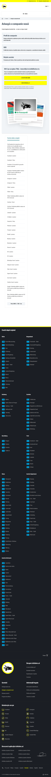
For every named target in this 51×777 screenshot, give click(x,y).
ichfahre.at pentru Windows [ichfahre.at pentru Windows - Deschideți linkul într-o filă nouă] (8, 757)
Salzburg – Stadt (7, 406)
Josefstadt (6, 509)
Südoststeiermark (8, 381)
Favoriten (6, 492)
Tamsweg (6, 413)
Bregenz (5, 441)
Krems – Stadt (7, 596)
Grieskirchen (31, 492)
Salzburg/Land (7, 409)
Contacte (28, 677)
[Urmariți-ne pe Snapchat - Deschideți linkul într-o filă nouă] (37, 722)
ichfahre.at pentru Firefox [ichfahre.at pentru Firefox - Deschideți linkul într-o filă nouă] (24, 750)
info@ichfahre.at (25, 83)
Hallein (5, 399)
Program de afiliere (6, 696)
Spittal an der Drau (33, 413)
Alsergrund (6, 479)
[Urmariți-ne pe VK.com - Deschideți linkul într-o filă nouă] (13, 730)
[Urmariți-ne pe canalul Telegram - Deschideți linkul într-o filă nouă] (13, 735)
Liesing (5, 518)
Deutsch (41, 768)
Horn (5, 583)
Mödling (5, 602)
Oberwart (30, 365)
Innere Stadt (6, 505)
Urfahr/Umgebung (32, 525)
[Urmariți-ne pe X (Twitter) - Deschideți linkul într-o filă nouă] (37, 718)
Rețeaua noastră (5, 693)
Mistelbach (6, 609)
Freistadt (30, 486)
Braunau (30, 479)
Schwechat (6, 625)
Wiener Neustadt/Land (9, 632)
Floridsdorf (6, 495)
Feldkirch (6, 451)
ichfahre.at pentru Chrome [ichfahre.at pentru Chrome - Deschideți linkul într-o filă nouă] (8, 750)
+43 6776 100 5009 (25, 78)
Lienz (30, 461)
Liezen (5, 368)
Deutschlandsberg (8, 345)
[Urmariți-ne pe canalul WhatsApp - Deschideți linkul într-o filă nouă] (37, 730)
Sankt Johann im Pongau (9, 403)
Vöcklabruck (31, 528)
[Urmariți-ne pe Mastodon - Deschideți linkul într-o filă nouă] (13, 739)
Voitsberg (6, 384)
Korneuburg (6, 589)
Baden (5, 570)
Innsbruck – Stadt (32, 441)
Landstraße (6, 512)
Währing (5, 548)
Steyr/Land (31, 518)
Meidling (6, 528)
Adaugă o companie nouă (7, 690)
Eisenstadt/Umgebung (34, 345)
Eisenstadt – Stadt (32, 342)
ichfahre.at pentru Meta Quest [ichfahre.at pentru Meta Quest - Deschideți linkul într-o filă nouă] (25, 761)
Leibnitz (5, 361)
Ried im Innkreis (32, 509)
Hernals (5, 499)
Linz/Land (31, 502)
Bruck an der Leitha (8, 566)
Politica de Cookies (30, 693)
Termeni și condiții (30, 696)
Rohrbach (31, 512)
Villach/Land (31, 426)
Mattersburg (31, 355)
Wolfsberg (31, 429)
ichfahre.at (7, 774)
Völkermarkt (31, 422)
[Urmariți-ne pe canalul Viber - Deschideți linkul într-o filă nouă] (37, 735)
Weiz (5, 388)
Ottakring (6, 535)
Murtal (5, 374)
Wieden (5, 551)
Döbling (5, 486)
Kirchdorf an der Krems (34, 495)
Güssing (30, 348)
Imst (29, 447)
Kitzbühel (31, 451)
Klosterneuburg (7, 586)
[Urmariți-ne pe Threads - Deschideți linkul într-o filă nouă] (13, 714)
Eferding (30, 482)
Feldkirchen (31, 399)
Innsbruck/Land (32, 444)
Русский (7, 768)
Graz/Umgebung (7, 355)
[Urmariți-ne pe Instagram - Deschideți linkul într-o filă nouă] (37, 709)
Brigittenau (6, 482)
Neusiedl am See (32, 358)
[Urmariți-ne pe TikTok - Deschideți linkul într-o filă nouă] (13, 718)
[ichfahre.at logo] (4, 6)
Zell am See (6, 416)
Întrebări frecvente (30, 670)
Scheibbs (6, 622)
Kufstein (30, 454)
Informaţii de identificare (32, 687)
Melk (5, 606)
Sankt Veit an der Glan (33, 416)
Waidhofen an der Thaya (9, 638)
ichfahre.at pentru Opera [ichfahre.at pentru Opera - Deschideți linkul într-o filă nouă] (24, 754)
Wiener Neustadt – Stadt (9, 635)
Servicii (6, 18)
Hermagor (31, 403)
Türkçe (11, 768)
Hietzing (5, 502)
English (36, 768)
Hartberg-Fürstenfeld (8, 358)
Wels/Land (31, 535)
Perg (29, 505)
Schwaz (30, 467)
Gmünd (5, 573)
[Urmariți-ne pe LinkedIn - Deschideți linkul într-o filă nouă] (37, 726)
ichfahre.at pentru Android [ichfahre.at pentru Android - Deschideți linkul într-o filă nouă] (24, 757)
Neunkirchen (6, 612)
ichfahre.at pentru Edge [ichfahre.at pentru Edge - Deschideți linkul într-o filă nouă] (7, 754)
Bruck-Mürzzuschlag (8, 342)
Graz (4, 348)
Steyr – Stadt (31, 522)
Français (16, 768)
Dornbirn (6, 447)
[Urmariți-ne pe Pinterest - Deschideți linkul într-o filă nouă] (13, 726)
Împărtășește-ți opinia (31, 674)
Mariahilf (6, 525)
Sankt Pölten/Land (8, 619)
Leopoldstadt (7, 515)
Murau (5, 378)
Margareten (6, 522)
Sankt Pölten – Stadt (8, 615)
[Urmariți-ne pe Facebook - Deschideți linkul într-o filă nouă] (13, 709)
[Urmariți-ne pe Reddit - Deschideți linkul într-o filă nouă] (13, 722)
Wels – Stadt (31, 531)
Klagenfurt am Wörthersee (34, 406)
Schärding (31, 515)
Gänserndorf (6, 576)
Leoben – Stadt (7, 365)
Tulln (5, 629)
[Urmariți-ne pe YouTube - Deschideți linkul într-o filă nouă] (37, 714)
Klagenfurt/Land (32, 409)
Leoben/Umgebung (8, 371)
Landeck (30, 457)
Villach (30, 419)
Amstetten (6, 563)
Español (21, 768)
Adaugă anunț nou (6, 687)
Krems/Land (6, 593)
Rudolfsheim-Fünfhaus (9, 541)
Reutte (30, 464)
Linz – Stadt (31, 499)
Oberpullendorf (32, 361)
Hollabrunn (6, 579)
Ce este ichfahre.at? (31, 667)
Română (26, 768)
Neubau (5, 531)
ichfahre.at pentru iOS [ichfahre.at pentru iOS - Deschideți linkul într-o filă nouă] (7, 761)
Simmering (6, 545)
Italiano (31, 768)
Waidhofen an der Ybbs (9, 642)
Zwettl (5, 645)
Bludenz (5, 444)
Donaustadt (6, 489)
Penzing (5, 538)
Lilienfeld (6, 599)
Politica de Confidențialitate (32, 690)
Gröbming (6, 352)
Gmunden (31, 489)
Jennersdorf (31, 352)
